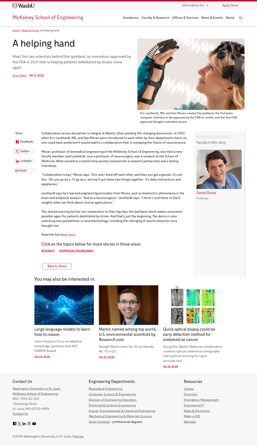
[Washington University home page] (23, 5)
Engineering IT (194, 405)
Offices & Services (185, 18)
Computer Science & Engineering (112, 394)
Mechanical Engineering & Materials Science (120, 416)
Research (48, 251)
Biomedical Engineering (76, 251)
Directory (190, 394)
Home (15, 30)
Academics (131, 18)
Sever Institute (99, 422)
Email (20, 170)
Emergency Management (201, 400)
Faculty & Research (155, 18)
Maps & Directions (197, 411)
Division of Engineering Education (113, 400)
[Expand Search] (241, 18)
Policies (78, 436)
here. (72, 234)
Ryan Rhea (19, 75)
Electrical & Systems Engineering (112, 405)
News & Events (212, 18)
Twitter (20, 152)
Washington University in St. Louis (36, 388)
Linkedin (22, 162)
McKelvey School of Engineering (47, 17)
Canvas (189, 389)
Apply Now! (230, 5)
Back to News (57, 266)
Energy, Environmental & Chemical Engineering (122, 411)
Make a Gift (192, 416)
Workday (190, 422)
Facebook (22, 142)
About (230, 18)
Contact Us (20, 414)
